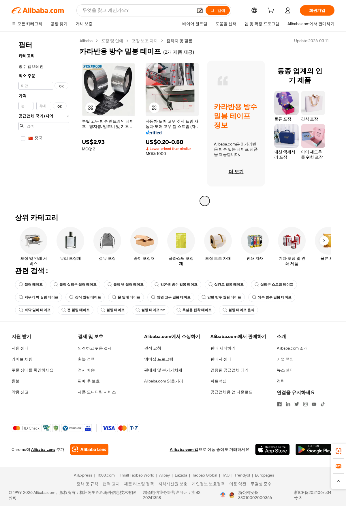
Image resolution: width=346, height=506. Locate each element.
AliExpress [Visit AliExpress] (83, 475)
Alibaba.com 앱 (184, 449)
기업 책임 (285, 359)
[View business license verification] (222, 495)
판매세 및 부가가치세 (163, 370)
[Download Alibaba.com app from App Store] (272, 449)
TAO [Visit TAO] (226, 475)
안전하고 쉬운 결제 (95, 348)
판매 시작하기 (223, 348)
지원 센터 (20, 348)
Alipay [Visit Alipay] (164, 475)
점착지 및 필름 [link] (179, 40)
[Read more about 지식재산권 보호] (171, 483)
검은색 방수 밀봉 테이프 (176, 284)
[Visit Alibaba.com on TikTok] (322, 404)
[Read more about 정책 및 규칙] (86, 483)
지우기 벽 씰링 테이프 (38, 297)
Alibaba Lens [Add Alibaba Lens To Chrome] (43, 449)
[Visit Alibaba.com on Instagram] (305, 404)
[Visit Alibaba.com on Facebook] (279, 404)
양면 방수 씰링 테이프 (221, 297)
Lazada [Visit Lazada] (181, 475)
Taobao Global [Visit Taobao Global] (204, 475)
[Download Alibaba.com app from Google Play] (315, 449)
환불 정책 (86, 359)
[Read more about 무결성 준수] (260, 483)
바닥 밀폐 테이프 (34, 310)
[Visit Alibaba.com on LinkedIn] (288, 404)
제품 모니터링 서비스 (97, 392)
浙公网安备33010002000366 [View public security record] (255, 495)
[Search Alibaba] (137, 10)
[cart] (272, 11)
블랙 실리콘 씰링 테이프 (75, 284)
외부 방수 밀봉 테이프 (272, 297)
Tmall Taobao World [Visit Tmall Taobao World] (137, 475)
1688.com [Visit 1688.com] (106, 475)
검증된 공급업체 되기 (229, 370)
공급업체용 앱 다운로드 (231, 392)
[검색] (218, 10)
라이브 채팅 (22, 359)
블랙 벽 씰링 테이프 (126, 284)
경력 (281, 381)
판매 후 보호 (89, 381)
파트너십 (218, 381)
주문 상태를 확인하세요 (33, 370)
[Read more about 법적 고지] (110, 483)
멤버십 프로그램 (158, 359)
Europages (264, 475)
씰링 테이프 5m (151, 310)
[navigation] (44, 121)
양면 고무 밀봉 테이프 (171, 297)
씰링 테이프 (31, 284)
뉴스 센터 (285, 370)
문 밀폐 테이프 (126, 297)
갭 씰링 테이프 (75, 310)
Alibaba (86, 40)
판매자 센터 (221, 359)
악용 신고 (20, 392)
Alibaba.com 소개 (292, 348)
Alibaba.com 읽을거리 (163, 381)
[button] (199, 10)
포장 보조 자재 (145, 40)
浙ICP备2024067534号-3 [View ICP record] (312, 495)
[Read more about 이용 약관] (236, 483)
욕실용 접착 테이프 (194, 310)
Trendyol (242, 475)
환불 (16, 381)
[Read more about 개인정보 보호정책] (207, 483)
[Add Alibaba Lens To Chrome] (89, 449)
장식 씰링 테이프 (85, 297)
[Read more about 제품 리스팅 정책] (137, 483)
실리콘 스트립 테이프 (274, 284)
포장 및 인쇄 (112, 40)
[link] (338, 451)
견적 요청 (152, 348)
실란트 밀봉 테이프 (226, 284)
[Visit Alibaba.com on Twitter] (296, 404)
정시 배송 (86, 370)
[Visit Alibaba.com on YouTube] (314, 404)
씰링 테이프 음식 (238, 310)
